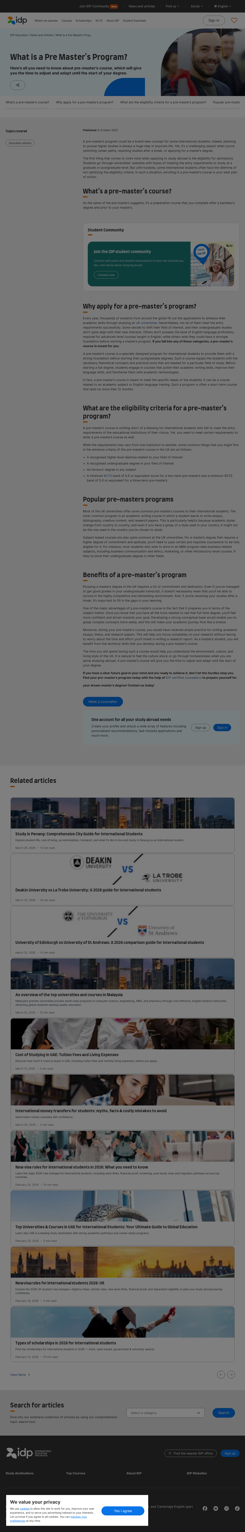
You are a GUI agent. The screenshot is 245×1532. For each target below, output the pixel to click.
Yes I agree (123, 1511)
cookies (25, 1508)
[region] (77, 1510)
